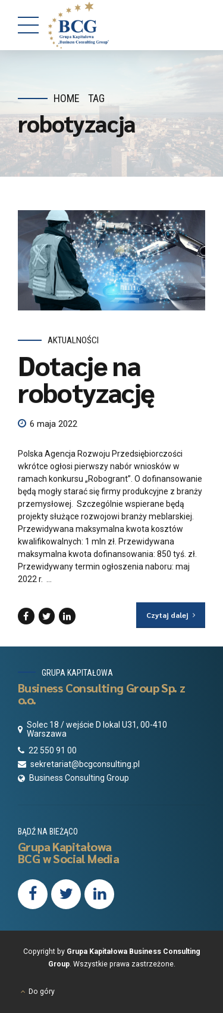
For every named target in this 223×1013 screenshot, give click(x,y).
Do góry (42, 991)
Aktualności (73, 340)
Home (67, 98)
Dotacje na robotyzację (86, 378)
